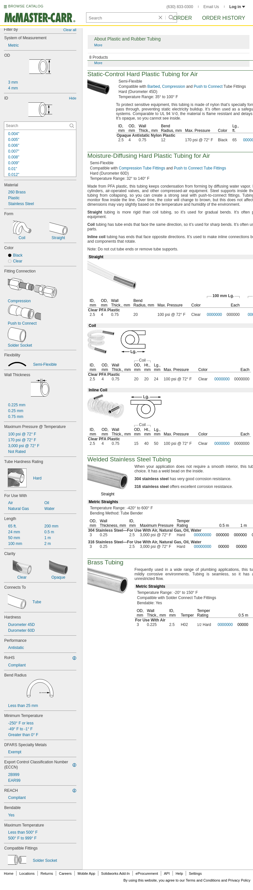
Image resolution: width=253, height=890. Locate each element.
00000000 (202, 535)
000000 (222, 535)
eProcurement (147, 873)
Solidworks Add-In (115, 873)
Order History (223, 18)
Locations (27, 873)
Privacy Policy (239, 880)
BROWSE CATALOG (25, 6)
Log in (237, 7)
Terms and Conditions (203, 880)
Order (182, 18)
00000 (223, 546)
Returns (47, 873)
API (167, 873)
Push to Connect (208, 86)
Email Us (211, 7)
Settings (195, 873)
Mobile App (86, 873)
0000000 (214, 314)
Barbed (153, 86)
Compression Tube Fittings (142, 168)
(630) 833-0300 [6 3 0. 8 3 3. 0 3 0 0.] (180, 7)
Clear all (69, 30)
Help (179, 873)
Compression (173, 86)
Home (8, 873)
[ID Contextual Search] (40, 125)
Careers (65, 873)
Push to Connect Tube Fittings (200, 168)
